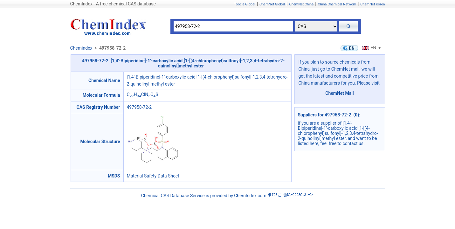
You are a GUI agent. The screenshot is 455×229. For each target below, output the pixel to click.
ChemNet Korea (372, 4)
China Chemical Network (337, 4)
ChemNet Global (272, 4)
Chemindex (81, 48)
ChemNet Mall (339, 93)
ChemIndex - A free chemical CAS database (113, 3)
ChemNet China (301, 4)
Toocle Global (244, 4)
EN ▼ (371, 47)
